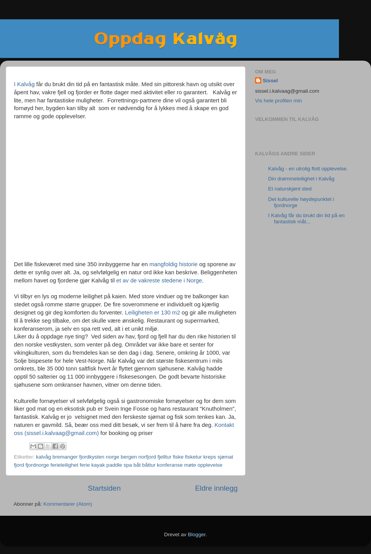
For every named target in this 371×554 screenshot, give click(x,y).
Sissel (270, 80)
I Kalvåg (24, 84)
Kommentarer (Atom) (67, 504)
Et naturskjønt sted (290, 189)
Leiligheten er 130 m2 (152, 312)
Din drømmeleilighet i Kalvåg (301, 179)
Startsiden (104, 488)
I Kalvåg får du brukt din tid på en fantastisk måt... (306, 218)
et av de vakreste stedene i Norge (159, 280)
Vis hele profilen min (278, 101)
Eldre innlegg (216, 488)
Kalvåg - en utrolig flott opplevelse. (308, 169)
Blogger (197, 534)
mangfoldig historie (174, 264)
